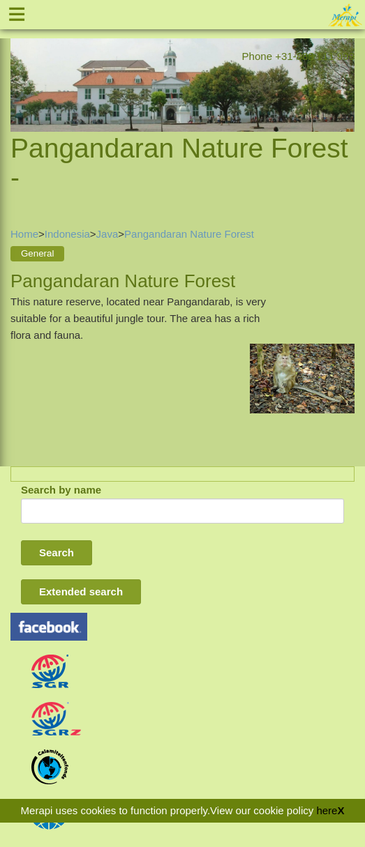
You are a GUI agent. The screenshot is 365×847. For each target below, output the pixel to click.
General (37, 253)
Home (24, 234)
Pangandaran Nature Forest (189, 234)
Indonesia (67, 234)
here (326, 810)
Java (107, 234)
